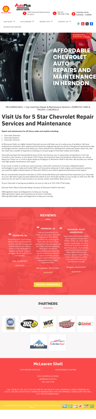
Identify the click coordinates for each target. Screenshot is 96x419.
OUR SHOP (8, 22)
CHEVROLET (53, 109)
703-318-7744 (63, 14)
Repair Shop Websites (24, 414)
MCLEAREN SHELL (14, 107)
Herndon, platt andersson (76, 239)
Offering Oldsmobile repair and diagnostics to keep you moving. (27, 196)
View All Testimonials (48, 293)
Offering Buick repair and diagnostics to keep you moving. (25, 192)
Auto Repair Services (30, 378)
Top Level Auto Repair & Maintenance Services (48, 107)
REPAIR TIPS (45, 22)
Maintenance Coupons (65, 378)
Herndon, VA (20, 244)
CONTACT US (63, 22)
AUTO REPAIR (25, 22)
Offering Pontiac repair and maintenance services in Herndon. (27, 194)
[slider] (77, 36)
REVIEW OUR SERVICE (12, 27)
